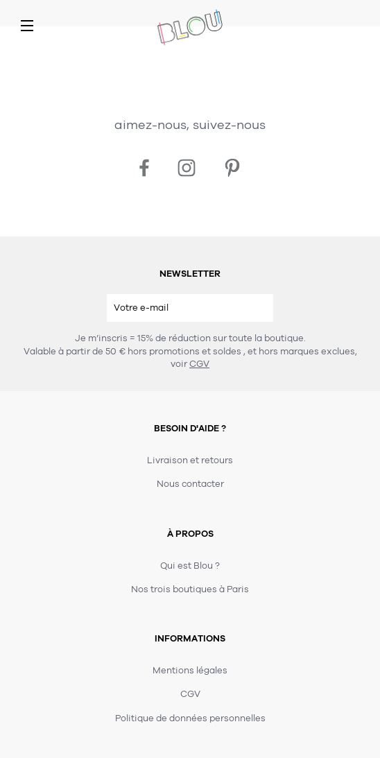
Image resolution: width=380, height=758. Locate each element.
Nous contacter (190, 484)
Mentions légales (190, 670)
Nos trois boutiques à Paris (190, 589)
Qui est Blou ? (190, 566)
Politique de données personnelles (190, 718)
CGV (199, 364)
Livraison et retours (190, 460)
